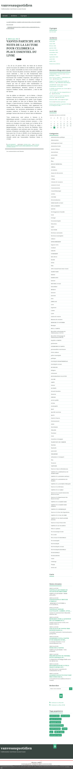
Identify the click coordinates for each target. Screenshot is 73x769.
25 (70, 125)
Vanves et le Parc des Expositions (60, 512)
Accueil (4, 16)
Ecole (52, 215)
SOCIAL (53, 403)
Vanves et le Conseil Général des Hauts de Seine (60, 493)
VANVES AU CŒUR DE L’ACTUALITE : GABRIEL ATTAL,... (60, 610)
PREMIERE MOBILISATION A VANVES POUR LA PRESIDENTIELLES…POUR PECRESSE (23, 28)
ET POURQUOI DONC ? (55, 105)
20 (54, 125)
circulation (54, 170)
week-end (53, 567)
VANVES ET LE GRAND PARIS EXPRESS (59, 505)
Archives (14, 16)
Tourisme (53, 433)
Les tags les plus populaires (47, 763)
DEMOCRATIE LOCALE (57, 203)
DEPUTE (53, 209)
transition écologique (57, 439)
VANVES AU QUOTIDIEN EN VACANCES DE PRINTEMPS (58, 590)
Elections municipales (57, 236)
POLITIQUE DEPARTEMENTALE (59, 361)
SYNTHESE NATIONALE (64, 82)
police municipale (56, 355)
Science (53, 385)
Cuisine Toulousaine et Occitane (58, 85)
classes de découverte (57, 173)
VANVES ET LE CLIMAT (57, 490)
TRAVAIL (53, 445)
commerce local (55, 185)
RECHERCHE (54, 367)
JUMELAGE (54, 301)
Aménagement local (56, 143)
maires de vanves (56, 316)
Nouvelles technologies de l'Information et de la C (58, 332)
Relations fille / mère (55, 99)
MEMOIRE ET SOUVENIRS (58, 322)
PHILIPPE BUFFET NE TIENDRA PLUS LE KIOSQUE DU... (59, 656)
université (54, 451)
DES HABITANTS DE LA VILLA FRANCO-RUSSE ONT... (59, 666)
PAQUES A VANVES (56, 340)
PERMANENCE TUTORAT (56, 73)
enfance (53, 239)
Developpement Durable (58, 212)
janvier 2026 (52, 48)
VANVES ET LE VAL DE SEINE (59, 515)
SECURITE (53, 388)
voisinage (53, 561)
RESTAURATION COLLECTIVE (59, 376)
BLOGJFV (65, 99)
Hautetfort (40, 762)
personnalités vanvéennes (58, 349)
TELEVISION (54, 427)
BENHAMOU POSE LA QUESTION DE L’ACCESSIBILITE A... (60, 619)
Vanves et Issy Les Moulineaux (59, 469)
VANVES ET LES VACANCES (58, 525)
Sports (52, 415)
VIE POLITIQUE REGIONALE (58, 549)
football (64, 728)
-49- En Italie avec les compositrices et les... (60, 92)
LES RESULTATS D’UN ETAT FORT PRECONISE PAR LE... (60, 676)
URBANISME (54, 454)
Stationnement (55, 421)
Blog (52, 161)
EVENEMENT (54, 253)
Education (54, 224)
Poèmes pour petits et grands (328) (59, 104)
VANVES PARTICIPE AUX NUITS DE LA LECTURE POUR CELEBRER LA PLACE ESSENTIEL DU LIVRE (23, 48)
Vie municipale (55, 540)
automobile (54, 155)
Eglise (52, 227)
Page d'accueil (9, 24)
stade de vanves (54, 716)
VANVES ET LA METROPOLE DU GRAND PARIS (59, 472)
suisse (52, 424)
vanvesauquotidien (16, 5)
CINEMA (53, 167)
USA (52, 460)
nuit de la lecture (15, 145)
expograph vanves (55, 722)
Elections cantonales (56, 233)
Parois (51, 102)
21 (57, 125)
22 (60, 125)
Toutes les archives (54, 64)
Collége (53, 179)
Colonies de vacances (57, 182)
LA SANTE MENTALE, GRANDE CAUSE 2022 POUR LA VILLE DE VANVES (23, 22)
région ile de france (55, 719)
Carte (51, 574)
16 (64, 123)
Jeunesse (53, 295)
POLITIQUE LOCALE (56, 364)
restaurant (54, 373)
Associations (54, 152)
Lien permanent (11, 144)
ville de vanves (59, 732)
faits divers (54, 256)
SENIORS (53, 397)
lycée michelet (65, 716)
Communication (55, 188)
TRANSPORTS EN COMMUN (58, 442)
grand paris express (55, 735)
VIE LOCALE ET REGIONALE (58, 537)
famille (53, 259)
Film (52, 265)
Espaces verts (54, 245)
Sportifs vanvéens (56, 412)
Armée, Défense (55, 149)
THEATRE (53, 430)
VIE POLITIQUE (55, 543)
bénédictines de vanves (56, 725)
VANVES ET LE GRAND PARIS (59, 501)
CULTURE (26, 144)
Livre (29, 144)
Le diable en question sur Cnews (58, 88)
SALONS (53, 379)
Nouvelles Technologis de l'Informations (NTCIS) (58, 336)
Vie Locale (54, 534)
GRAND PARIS (55, 271)
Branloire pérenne (60, 102)
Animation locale (56, 146)
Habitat (53, 274)
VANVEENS (54, 466)
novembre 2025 (53, 52)
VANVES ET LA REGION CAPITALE (60, 476)
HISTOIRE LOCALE (56, 283)
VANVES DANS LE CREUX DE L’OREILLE (58, 600)
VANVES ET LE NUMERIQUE (58, 509)
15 (60, 123)
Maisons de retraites (56, 319)
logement (53, 307)
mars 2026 (52, 43)
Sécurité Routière (56, 391)
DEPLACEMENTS (55, 206)
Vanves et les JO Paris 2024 (58, 522)
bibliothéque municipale (25, 146)
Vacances (53, 463)
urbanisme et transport (57, 457)
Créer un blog (34, 762)
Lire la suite (52, 32)
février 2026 (52, 46)
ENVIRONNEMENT (56, 241)
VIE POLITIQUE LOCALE (57, 546)
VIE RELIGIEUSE (55, 555)
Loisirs (53, 310)
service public (55, 400)
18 (70, 123)
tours (52, 436)
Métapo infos (58, 79)
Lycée (52, 313)
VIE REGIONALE (55, 552)
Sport (52, 409)
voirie (52, 558)
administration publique (58, 137)
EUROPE (53, 250)
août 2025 (52, 59)
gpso (51, 732)
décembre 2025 (53, 50)
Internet (53, 292)
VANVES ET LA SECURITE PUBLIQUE (61, 484)
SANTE (53, 382)
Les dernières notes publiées (37, 763)
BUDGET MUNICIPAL (56, 164)
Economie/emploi (56, 221)
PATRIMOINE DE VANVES (58, 346)
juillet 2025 (52, 61)
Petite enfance (55, 352)
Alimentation (55, 140)
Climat (53, 176)
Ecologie (53, 218)
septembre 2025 (53, 57)
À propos (24, 16)
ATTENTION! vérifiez (55, 85)
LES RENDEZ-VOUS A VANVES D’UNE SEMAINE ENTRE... (59, 639)
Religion (53, 370)
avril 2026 (52, 41)
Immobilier (54, 286)
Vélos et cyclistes (55, 528)
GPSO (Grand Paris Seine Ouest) (59, 268)
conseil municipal (55, 728)
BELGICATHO (60, 97)
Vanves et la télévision (57, 487)
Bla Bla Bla (57, 93)
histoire (53, 280)
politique (53, 358)
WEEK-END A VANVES (56, 648)
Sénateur (53, 394)
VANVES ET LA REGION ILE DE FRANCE (59, 480)
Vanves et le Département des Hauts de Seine (59, 498)
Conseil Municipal (56, 191)
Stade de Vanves (55, 418)
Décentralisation (55, 200)
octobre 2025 (52, 54)
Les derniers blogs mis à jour (26, 763)
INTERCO (53, 289)
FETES (52, 262)
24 (67, 125)
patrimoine (54, 343)
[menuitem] (5, 16)
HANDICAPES (54, 277)
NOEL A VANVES (55, 328)
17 (67, 123)
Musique (53, 325)
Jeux (52, 298)
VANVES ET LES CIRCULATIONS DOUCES (59, 518)
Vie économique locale (57, 531)
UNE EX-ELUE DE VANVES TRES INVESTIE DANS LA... (59, 629)
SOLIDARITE (54, 406)
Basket (53, 158)
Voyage (53, 564)
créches (53, 194)
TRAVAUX (53, 448)
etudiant (53, 247)
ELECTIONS (54, 230)
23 (64, 125)
